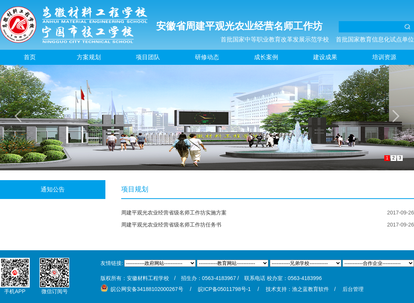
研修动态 (207, 57)
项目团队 (148, 57)
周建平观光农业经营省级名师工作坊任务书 (171, 225)
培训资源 (384, 57)
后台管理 (353, 289)
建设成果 (325, 57)
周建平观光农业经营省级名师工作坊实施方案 (174, 213)
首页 (30, 57)
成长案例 (266, 57)
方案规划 (89, 57)
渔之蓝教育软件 (310, 289)
